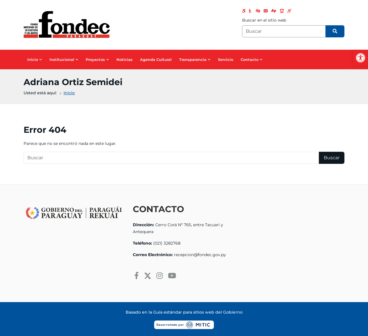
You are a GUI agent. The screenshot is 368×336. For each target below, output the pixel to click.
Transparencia (192, 59)
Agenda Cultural (156, 59)
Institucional (61, 59)
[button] (360, 57)
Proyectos (95, 59)
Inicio (32, 59)
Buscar (332, 157)
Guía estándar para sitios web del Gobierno (198, 312)
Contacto (249, 59)
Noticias (124, 59)
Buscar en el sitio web (264, 20)
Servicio (225, 59)
